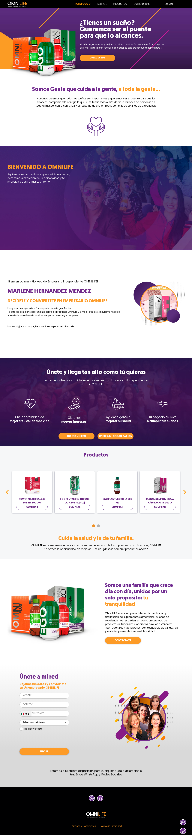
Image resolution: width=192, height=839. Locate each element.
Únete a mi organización (115, 436)
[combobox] (26, 714)
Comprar (32, 507)
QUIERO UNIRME (97, 58)
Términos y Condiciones (83, 826)
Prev (7, 492)
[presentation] (42, 739)
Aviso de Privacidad (111, 826)
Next (184, 492)
